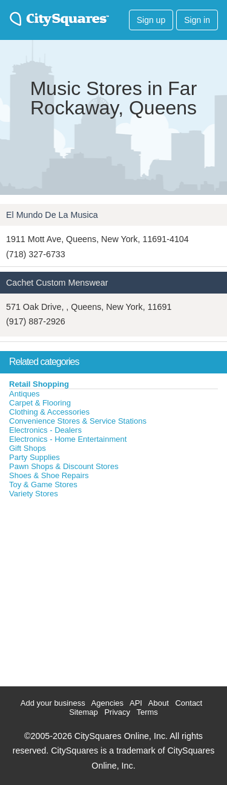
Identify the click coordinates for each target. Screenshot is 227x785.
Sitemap (83, 712)
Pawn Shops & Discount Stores (64, 466)
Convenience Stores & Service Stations (77, 420)
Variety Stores (33, 493)
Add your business (53, 703)
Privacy (117, 712)
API (136, 703)
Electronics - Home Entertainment (68, 439)
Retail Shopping (39, 384)
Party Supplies (34, 457)
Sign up (151, 20)
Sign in (197, 20)
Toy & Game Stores (43, 484)
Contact (188, 703)
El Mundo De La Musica (52, 215)
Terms (146, 712)
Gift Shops (27, 448)
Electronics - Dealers (45, 430)
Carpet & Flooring (40, 402)
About (158, 703)
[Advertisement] (91, 589)
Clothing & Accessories (49, 411)
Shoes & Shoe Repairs (49, 475)
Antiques (24, 393)
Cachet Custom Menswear (57, 282)
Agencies (107, 703)
